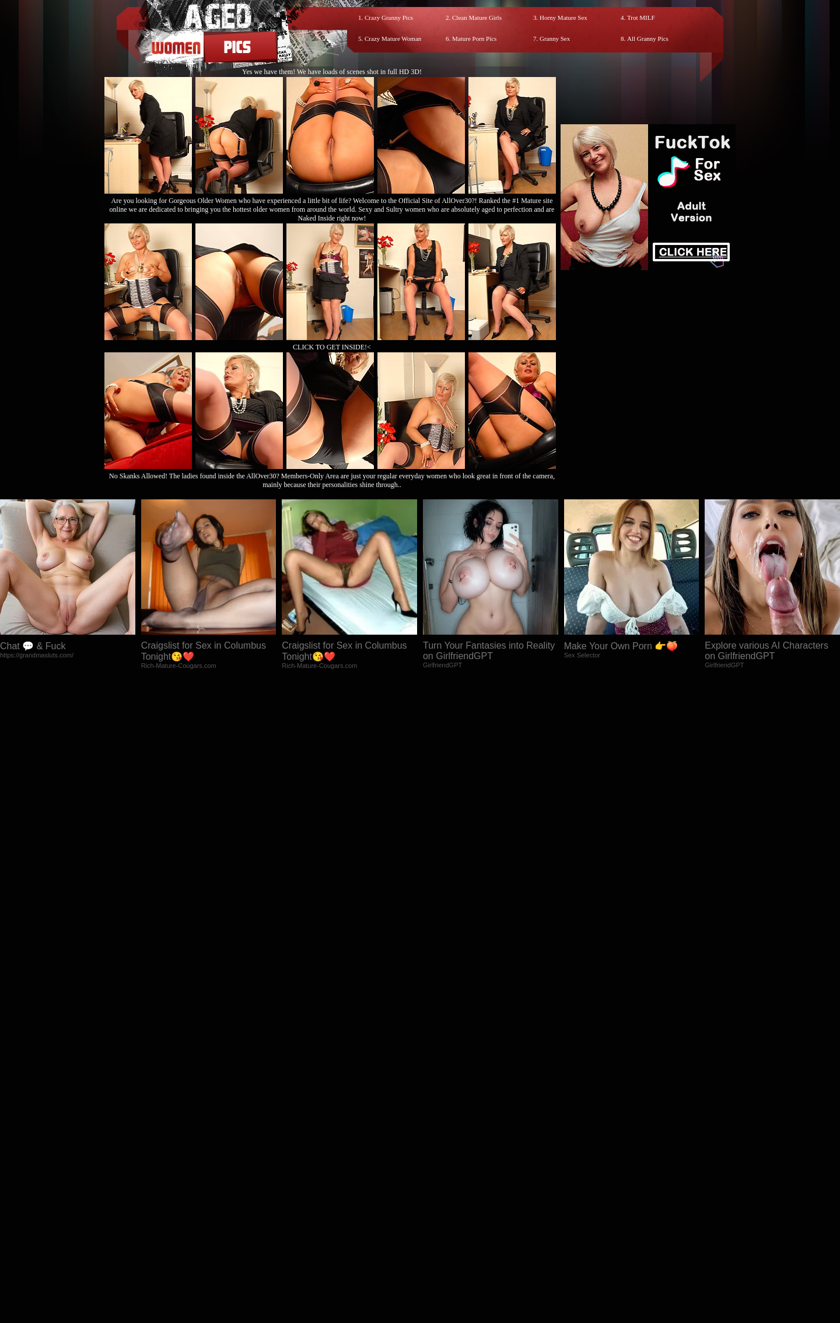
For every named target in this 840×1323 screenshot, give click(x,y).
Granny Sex (555, 38)
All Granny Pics (647, 38)
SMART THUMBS (440, 1218)
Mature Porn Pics (474, 38)
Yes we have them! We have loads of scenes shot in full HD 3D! (332, 72)
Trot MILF (641, 17)
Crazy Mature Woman (393, 38)
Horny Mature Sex (563, 17)
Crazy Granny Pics (389, 17)
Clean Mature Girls (477, 17)
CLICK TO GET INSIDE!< (332, 347)
